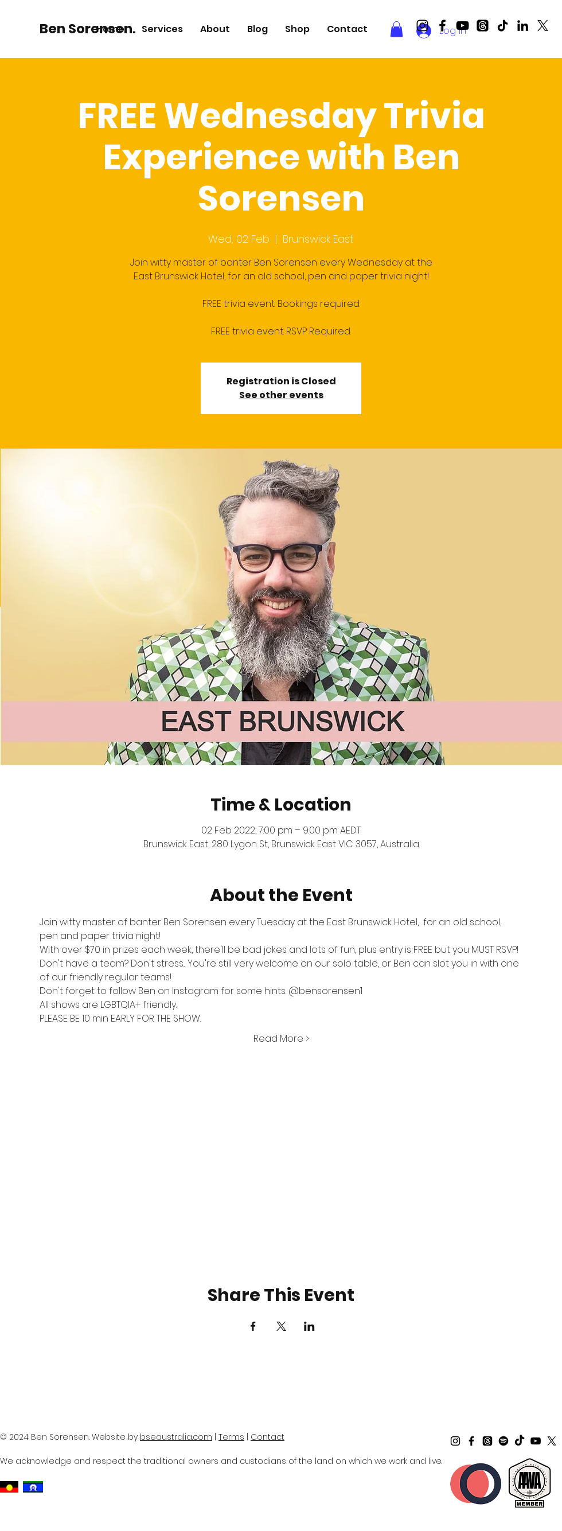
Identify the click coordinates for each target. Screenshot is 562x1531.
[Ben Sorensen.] (89, 28)
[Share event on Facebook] (253, 1326)
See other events (281, 395)
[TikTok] (502, 25)
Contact (267, 1437)
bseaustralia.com (176, 1437)
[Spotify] (503, 1441)
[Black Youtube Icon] (462, 25)
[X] (543, 25)
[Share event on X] (281, 1326)
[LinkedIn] (522, 25)
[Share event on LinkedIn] (309, 1326)
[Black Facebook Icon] (442, 25)
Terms (231, 1437)
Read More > (281, 1039)
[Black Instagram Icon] (422, 25)
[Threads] (482, 25)
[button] (162, 29)
